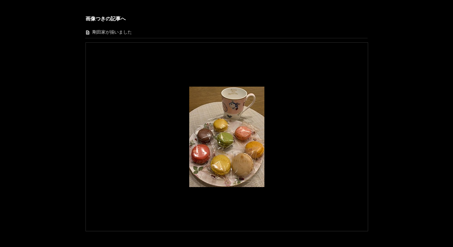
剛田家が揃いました (112, 32)
